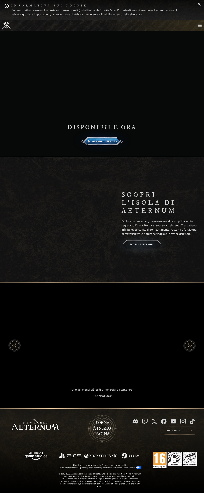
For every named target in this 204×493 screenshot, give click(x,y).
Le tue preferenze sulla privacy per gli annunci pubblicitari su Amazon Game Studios (100, 467)
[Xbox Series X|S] (101, 456)
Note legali (78, 465)
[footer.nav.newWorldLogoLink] (35, 425)
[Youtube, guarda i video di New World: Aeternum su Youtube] (173, 421)
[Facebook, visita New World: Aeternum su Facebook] (164, 421)
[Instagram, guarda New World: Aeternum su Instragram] (183, 421)
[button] (14, 345)
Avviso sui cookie (119, 465)
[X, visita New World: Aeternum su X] (154, 421)
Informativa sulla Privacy (97, 465)
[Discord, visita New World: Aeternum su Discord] (135, 421)
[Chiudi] (199, 4)
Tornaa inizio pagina (102, 428)
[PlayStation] (70, 456)
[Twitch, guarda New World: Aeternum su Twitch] (145, 421)
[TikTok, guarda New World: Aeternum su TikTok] (192, 421)
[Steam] (131, 456)
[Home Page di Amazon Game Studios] (36, 456)
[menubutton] (200, 25)
